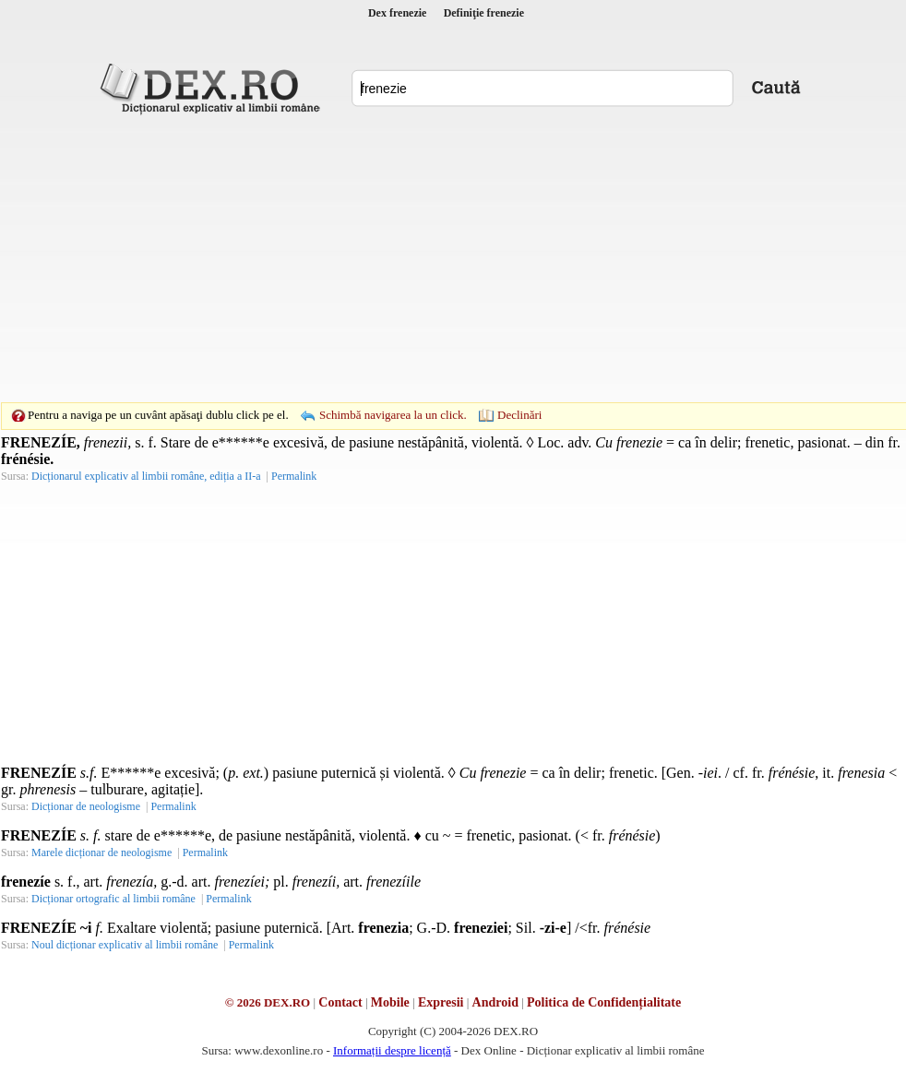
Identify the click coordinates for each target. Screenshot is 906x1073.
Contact (340, 1002)
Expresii (441, 1002)
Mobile (390, 1002)
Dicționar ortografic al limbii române (113, 898)
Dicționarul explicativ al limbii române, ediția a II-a (146, 476)
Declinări (519, 415)
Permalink (293, 476)
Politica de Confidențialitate (604, 1002)
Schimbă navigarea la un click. (393, 415)
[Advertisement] (424, 258)
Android (495, 1002)
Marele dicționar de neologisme (101, 852)
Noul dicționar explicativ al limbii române (124, 944)
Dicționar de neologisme (85, 806)
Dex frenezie (397, 12)
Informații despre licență (392, 1050)
